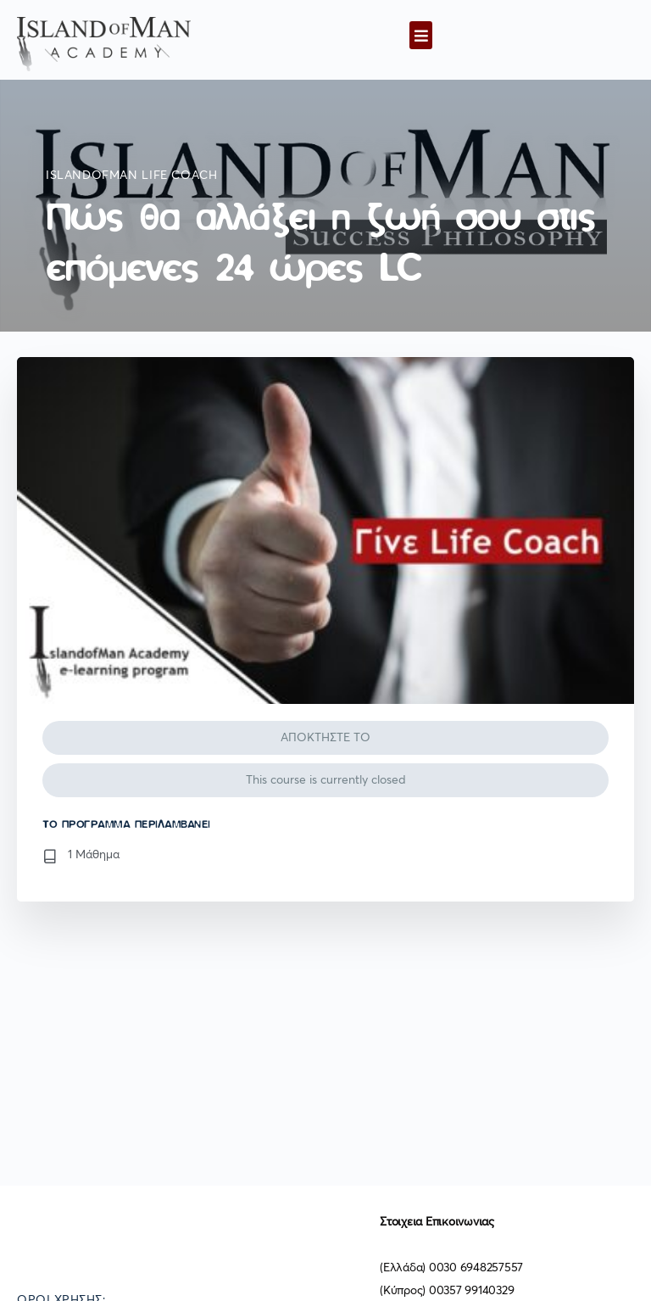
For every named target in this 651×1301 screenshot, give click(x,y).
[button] (420, 35)
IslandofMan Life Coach (131, 175)
